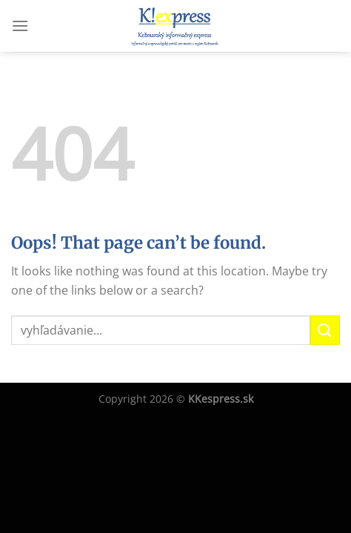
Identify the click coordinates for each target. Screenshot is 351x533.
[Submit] (325, 329)
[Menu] (20, 25)
